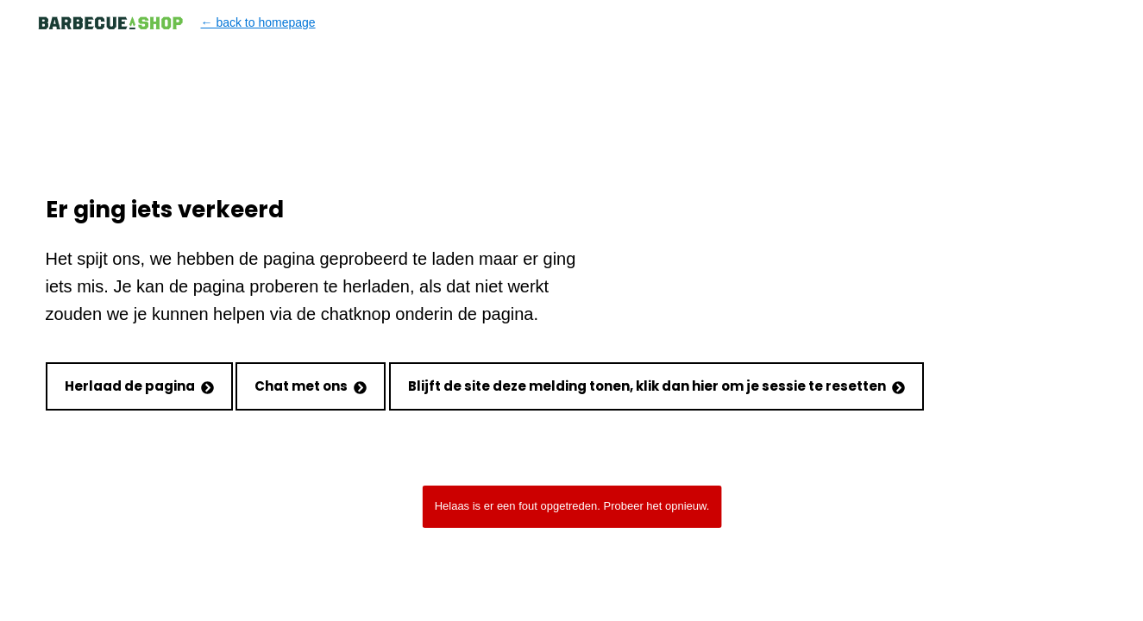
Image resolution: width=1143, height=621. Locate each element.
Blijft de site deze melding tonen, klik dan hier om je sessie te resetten (656, 386)
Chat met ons (310, 386)
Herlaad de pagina (139, 386)
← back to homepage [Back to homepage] (176, 23)
